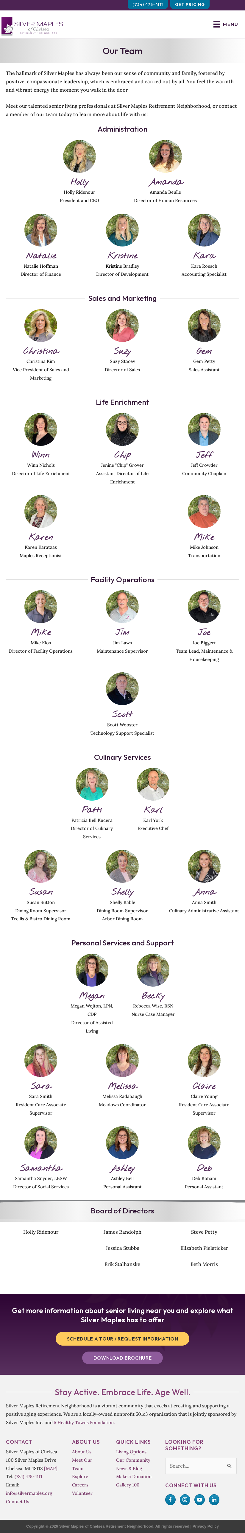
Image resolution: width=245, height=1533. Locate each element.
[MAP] (50, 1468)
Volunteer (82, 1493)
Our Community (133, 1460)
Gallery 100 (127, 1485)
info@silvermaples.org (29, 1493)
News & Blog (129, 1468)
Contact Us (17, 1501)
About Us (81, 1452)
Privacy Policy (206, 1526)
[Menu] (226, 24)
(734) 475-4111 (28, 1476)
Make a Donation (134, 1476)
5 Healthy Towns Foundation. (84, 1422)
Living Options (131, 1452)
